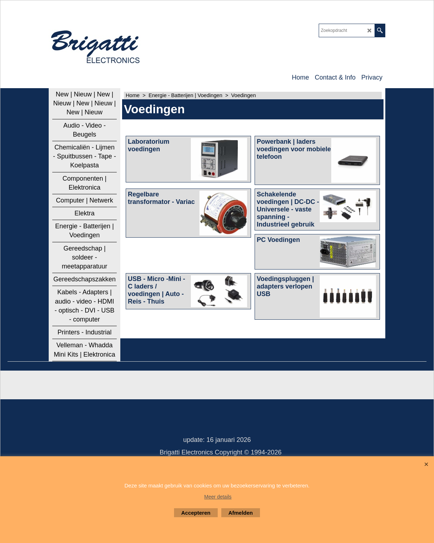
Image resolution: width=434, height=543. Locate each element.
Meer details (217, 497)
